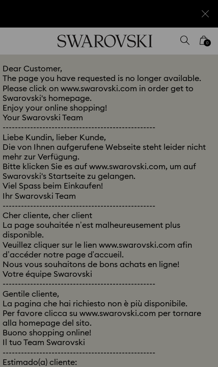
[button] (196, 45)
